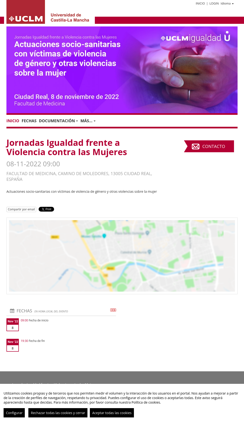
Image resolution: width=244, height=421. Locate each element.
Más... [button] (88, 120)
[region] (122, 402)
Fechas (29, 120)
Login (214, 3)
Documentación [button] (58, 120)
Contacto (213, 146)
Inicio (200, 3)
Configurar (14, 413)
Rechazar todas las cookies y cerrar (58, 413)
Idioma (227, 3)
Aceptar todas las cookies (112, 413)
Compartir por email (21, 209)
